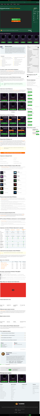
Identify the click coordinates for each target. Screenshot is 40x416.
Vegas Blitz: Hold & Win (35, 90)
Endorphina (34, 119)
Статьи (11, 4)
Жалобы (15, 4)
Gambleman (34, 122)
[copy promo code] (4, 41)
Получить (4, 134)
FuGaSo (33, 112)
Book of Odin (18, 254)
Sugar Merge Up (13, 254)
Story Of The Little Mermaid (4, 290)
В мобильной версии (2, 335)
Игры (5, 4)
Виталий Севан (3, 51)
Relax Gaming (21, 347)
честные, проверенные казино (10, 71)
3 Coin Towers (34, 118)
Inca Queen (34, 97)
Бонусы (8, 4)
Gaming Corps (14, 347)
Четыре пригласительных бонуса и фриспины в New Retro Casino (35, 133)
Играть (3, 42)
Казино (2, 4)
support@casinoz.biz (29, 0)
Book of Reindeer (3, 293)
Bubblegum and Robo (24, 254)
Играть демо (35, 92)
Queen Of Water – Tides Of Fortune (4, 289)
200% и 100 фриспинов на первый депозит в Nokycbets (36, 136)
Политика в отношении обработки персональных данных (36, 413)
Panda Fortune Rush (35, 104)
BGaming (33, 105)
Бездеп (1, 120)
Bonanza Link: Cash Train (35, 111)
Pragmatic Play (8, 347)
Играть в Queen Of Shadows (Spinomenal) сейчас (13, 153)
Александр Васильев (7, 389)
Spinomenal (1, 331)
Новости (18, 4)
